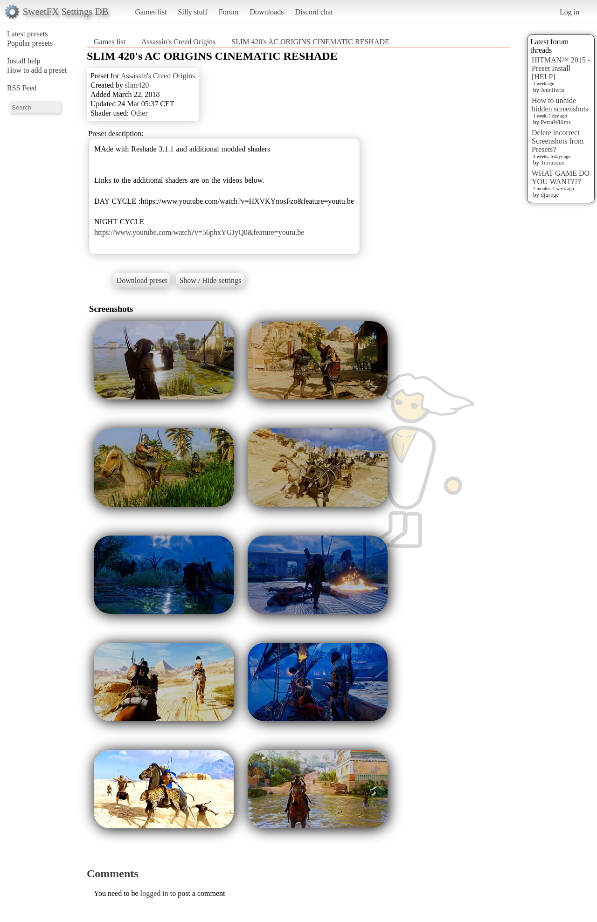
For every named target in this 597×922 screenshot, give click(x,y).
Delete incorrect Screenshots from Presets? (558, 141)
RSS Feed (22, 88)
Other (139, 113)
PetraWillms (555, 121)
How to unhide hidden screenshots (560, 104)
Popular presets (30, 43)
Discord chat (314, 12)
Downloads (267, 12)
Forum (229, 12)
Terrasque (552, 162)
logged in (154, 893)
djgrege (550, 194)
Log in (569, 12)
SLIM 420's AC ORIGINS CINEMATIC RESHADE (310, 42)
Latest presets (27, 34)
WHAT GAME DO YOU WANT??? (561, 177)
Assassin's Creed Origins (178, 42)
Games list (151, 12)
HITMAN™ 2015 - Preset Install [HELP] (561, 68)
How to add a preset (37, 70)
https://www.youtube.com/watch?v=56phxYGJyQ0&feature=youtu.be (199, 232)
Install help (24, 61)
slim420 (137, 85)
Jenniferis (552, 89)
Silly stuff (193, 12)
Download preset (142, 280)
